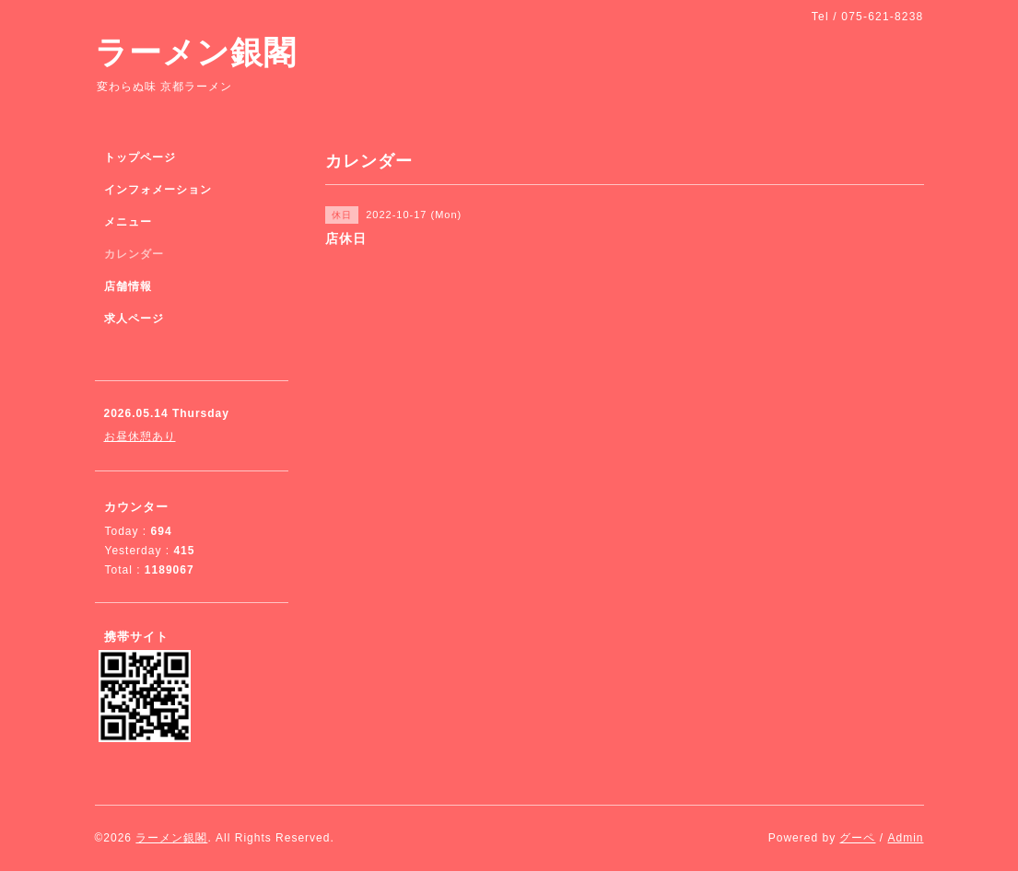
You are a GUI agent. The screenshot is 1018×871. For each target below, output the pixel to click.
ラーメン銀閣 (196, 52)
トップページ (140, 157)
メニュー (128, 221)
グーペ (857, 837)
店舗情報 (128, 286)
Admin (905, 837)
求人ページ (134, 318)
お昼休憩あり (140, 436)
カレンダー (134, 254)
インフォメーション (158, 189)
